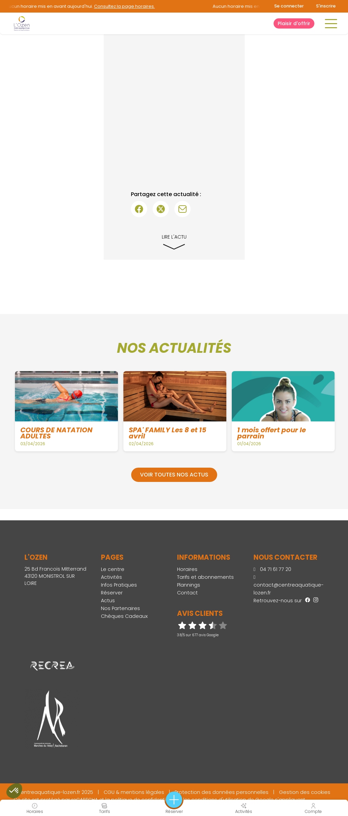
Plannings (188, 584)
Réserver (112, 592)
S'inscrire (326, 6)
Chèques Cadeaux (124, 616)
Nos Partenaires (120, 608)
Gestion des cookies (304, 792)
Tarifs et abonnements (205, 577)
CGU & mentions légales (134, 792)
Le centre (112, 569)
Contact (187, 592)
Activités (111, 577)
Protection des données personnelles (221, 792)
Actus (108, 600)
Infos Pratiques (119, 584)
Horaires (187, 569)
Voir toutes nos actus (174, 475)
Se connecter (289, 6)
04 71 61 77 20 (272, 569)
